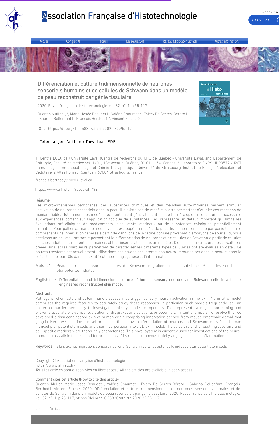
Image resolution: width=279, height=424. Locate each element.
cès (113, 370)
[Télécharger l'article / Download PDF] (78, 141)
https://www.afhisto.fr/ (55, 365)
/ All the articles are (133, 370)
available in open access (171, 370)
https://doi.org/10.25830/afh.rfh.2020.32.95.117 (90, 129)
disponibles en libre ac (91, 370)
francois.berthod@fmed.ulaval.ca (64, 180)
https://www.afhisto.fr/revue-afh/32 (66, 189)
